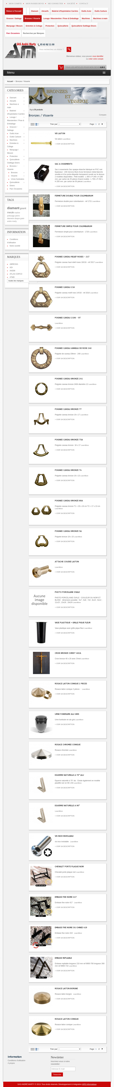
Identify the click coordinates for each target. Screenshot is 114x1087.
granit (23, 208)
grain (22, 218)
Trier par (53, 124)
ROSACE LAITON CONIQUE (67, 1019)
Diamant (13, 98)
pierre (17, 216)
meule (10, 212)
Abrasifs (13, 101)
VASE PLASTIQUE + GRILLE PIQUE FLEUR (72, 623)
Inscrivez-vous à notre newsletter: (60, 1062)
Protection (14, 156)
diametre (10, 218)
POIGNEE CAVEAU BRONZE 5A (68, 531)
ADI (11, 267)
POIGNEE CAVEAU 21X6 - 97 (68, 318)
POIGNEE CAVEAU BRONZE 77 (68, 409)
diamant (13, 208)
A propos (11, 1063)
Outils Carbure (15, 137)
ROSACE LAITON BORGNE (66, 988)
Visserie (14, 176)
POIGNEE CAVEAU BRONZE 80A (69, 501)
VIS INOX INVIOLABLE (64, 836)
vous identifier (97, 56)
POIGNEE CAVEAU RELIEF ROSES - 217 (72, 257)
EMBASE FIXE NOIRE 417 (66, 897)
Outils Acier (14, 133)
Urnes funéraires (17, 179)
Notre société (15, 246)
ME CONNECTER (55, 3)
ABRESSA (14, 264)
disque (17, 218)
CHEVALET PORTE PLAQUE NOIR (69, 866)
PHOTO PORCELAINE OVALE (67, 592)
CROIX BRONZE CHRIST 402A (68, 653)
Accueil (10, 81)
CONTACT (83, 3)
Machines (13, 140)
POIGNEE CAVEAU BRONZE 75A (69, 440)
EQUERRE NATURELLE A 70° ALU (69, 775)
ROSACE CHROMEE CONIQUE (67, 744)
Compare (102, 115)
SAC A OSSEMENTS (63, 164)
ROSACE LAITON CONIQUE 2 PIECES (71, 683)
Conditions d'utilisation (16, 1060)
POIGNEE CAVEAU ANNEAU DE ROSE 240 (73, 348)
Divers (12, 186)
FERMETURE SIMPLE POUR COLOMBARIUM (73, 226)
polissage (11, 216)
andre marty (12, 221)
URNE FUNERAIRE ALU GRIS (67, 714)
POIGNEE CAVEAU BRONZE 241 (69, 379)
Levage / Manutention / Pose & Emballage (15, 120)
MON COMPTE (15, 3)
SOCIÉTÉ (71, 3)
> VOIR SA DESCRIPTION (64, 144)
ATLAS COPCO (16, 274)
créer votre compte (95, 59)
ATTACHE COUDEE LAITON (67, 562)
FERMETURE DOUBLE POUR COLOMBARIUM (74, 196)
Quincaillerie (14, 182)
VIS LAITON (60, 133)
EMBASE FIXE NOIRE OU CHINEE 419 (71, 927)
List (37, 124)
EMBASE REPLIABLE (63, 958)
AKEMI (12, 271)
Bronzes (14, 173)
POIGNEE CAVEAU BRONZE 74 (68, 470)
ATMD (12, 277)
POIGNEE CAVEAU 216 (65, 287)
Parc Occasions (16, 189)
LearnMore (66, 139)
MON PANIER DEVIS (35, 3)
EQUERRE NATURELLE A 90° (67, 805)
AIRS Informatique (89, 1084)
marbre (17, 213)
